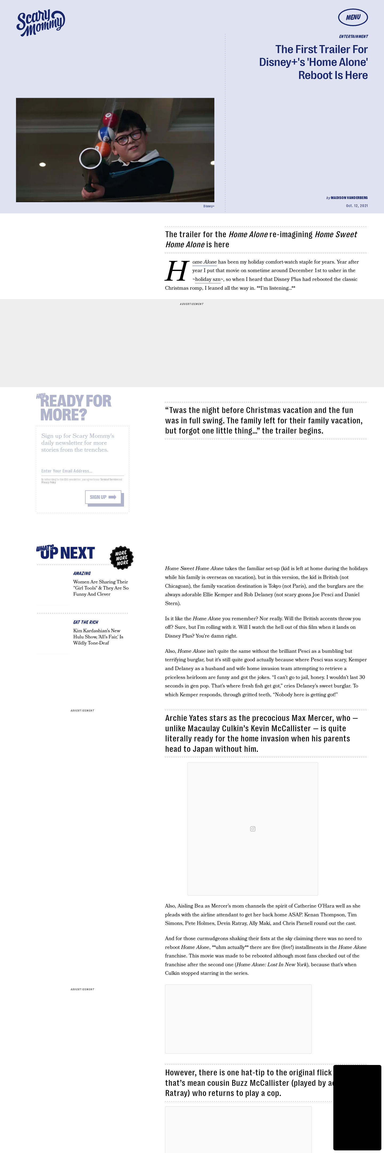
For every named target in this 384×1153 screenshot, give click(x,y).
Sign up (98, 501)
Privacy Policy (48, 485)
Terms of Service (109, 483)
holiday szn (208, 279)
